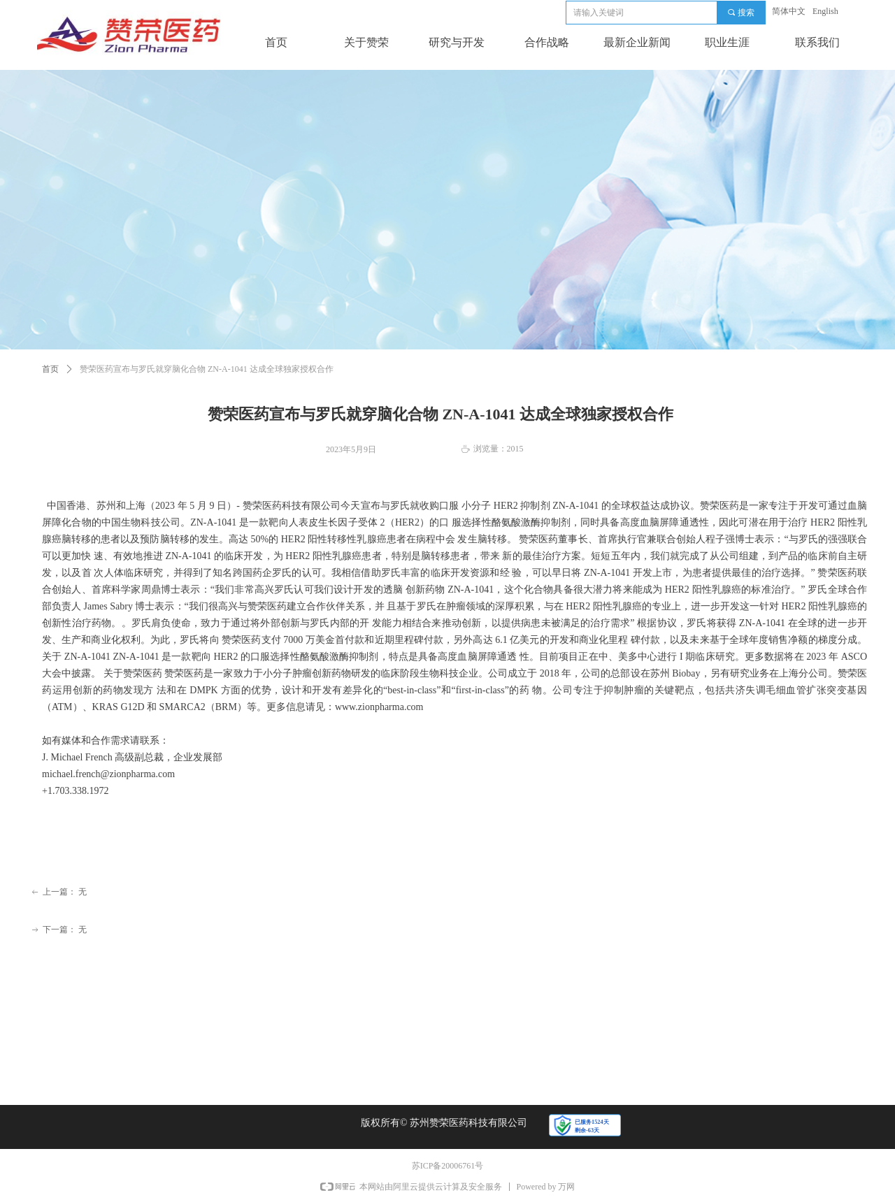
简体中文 (789, 11)
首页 (50, 369)
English (825, 11)
